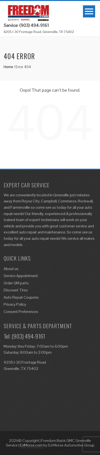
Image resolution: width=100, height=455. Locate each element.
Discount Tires (16, 290)
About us (11, 268)
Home (8, 66)
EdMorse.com (31, 445)
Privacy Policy (15, 304)
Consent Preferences (21, 311)
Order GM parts (16, 283)
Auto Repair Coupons (21, 297)
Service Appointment (21, 275)
